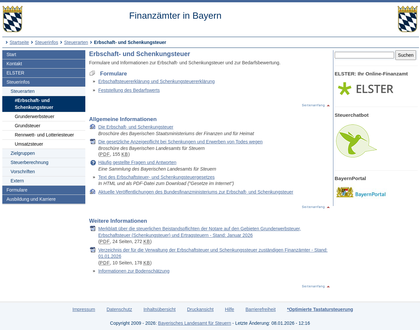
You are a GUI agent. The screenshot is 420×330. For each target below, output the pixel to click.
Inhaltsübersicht (159, 309)
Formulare (17, 190)
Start (11, 54)
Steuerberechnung (29, 162)
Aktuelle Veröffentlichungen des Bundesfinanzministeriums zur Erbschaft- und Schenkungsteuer (195, 192)
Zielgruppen (22, 153)
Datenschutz (119, 309)
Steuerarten (76, 42)
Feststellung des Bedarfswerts (129, 90)
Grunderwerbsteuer (34, 116)
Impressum (84, 309)
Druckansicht (200, 309)
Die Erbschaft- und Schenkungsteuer (135, 127)
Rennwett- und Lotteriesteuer (44, 134)
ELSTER (15, 72)
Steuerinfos (46, 42)
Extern (17, 180)
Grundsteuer (27, 125)
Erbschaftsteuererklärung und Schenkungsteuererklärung (156, 81)
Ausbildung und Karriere (31, 199)
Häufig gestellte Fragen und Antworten (137, 162)
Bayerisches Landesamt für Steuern (194, 323)
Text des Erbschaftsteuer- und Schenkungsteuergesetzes (156, 177)
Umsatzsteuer (29, 144)
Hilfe (229, 309)
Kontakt (14, 63)
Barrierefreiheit (260, 309)
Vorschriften (22, 171)
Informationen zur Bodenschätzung (133, 271)
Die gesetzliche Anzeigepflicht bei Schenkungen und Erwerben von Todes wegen (180, 141)
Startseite (19, 42)
